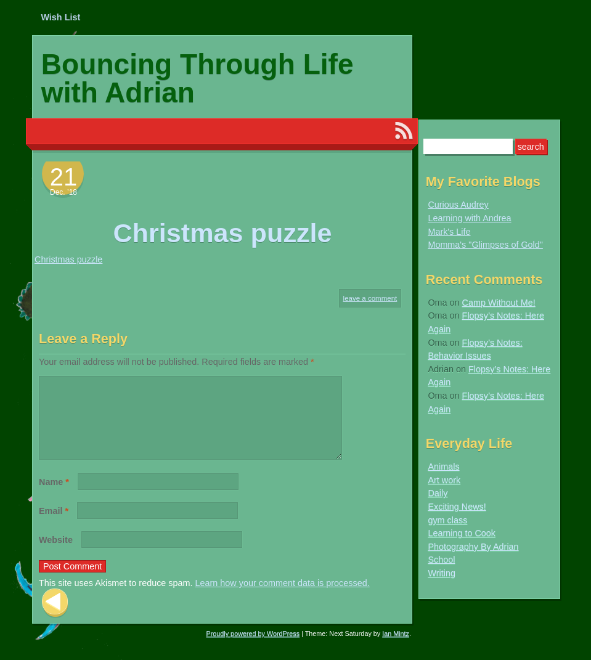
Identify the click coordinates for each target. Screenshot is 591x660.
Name (54, 497)
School (441, 559)
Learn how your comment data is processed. (282, 598)
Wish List (60, 17)
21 (64, 176)
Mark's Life (449, 232)
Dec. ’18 (63, 192)
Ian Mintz (395, 648)
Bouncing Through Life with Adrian (197, 78)
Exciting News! (457, 506)
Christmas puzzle (68, 259)
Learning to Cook (461, 533)
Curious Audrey (458, 205)
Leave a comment (370, 298)
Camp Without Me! (499, 303)
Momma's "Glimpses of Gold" (485, 245)
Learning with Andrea (469, 218)
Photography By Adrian (473, 547)
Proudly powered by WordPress (253, 648)
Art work (444, 480)
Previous (54, 618)
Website (56, 555)
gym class (447, 520)
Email (53, 526)
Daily (437, 493)
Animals (443, 466)
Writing (441, 573)
